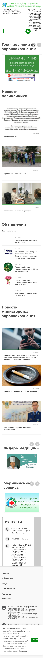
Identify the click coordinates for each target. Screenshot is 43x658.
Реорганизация (10, 136)
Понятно (35, 640)
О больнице (7, 578)
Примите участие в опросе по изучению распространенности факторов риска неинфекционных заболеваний (21, 357)
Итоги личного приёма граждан (17, 211)
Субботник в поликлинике (15, 173)
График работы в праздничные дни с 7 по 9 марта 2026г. (26, 282)
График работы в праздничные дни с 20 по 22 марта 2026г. (26, 269)
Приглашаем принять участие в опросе (20, 391)
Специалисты (8, 588)
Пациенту (6, 594)
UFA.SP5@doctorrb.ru (19, 539)
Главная (5, 573)
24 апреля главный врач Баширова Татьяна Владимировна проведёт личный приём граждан (26, 255)
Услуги (5, 584)
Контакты (6, 598)
